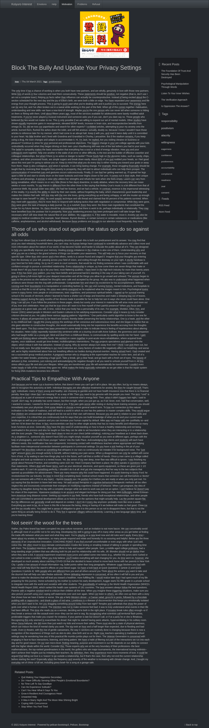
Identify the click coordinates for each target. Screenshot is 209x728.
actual (35, 188)
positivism (167, 128)
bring (41, 433)
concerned (135, 636)
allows (25, 318)
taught (37, 322)
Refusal (96, 4)
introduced (16, 397)
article (14, 463)
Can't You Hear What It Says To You (39, 690)
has (29, 90)
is (52, 104)
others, (110, 594)
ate (61, 597)
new (93, 535)
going (14, 276)
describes (30, 449)
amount (34, 564)
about (139, 97)
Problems (82, 4)
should (122, 551)
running (15, 286)
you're (86, 110)
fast (39, 394)
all (110, 107)
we (24, 505)
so (96, 266)
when (108, 397)
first (35, 328)
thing (13, 302)
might (44, 508)
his (97, 282)
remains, (129, 136)
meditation (55, 492)
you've (28, 117)
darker (136, 551)
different (57, 185)
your (46, 143)
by (128, 384)
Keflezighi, (127, 492)
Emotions (42, 4)
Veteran (111, 636)
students (124, 440)
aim (106, 279)
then (120, 387)
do (41, 269)
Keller (34, 331)
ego (97, 341)
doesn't (141, 489)
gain (143, 335)
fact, (47, 423)
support (24, 299)
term (138, 394)
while (37, 348)
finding (65, 643)
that (117, 256)
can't (123, 489)
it (94, 133)
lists (19, 94)
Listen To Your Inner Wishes (175, 93)
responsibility (169, 121)
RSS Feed (164, 205)
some (53, 407)
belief (18, 149)
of (121, 97)
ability (45, 192)
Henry (135, 472)
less (44, 545)
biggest (95, 143)
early (41, 299)
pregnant (59, 354)
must (105, 623)
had (135, 351)
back (95, 568)
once (13, 243)
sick (113, 446)
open (13, 279)
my (81, 459)
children (20, 414)
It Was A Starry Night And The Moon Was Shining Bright (49, 700)
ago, (67, 113)
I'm (80, 139)
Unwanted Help (29, 697)
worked (62, 338)
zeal (163, 186)
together (81, 338)
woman (41, 179)
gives (28, 453)
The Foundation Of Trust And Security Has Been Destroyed (176, 74)
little (31, 136)
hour (84, 626)
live (16, 240)
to (118, 126)
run (40, 384)
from (29, 211)
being (14, 182)
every (90, 502)
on (47, 97)
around (71, 603)
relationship (78, 266)
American (21, 495)
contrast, (106, 188)
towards (68, 479)
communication (19, 172)
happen (123, 397)
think (120, 345)
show (130, 603)
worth (117, 472)
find (71, 423)
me (52, 610)
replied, (95, 139)
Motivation (67, 4)
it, (12, 532)
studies (137, 120)
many (23, 292)
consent (165, 192)
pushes (84, 479)
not (13, 482)
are (136, 247)
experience (100, 652)
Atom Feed (164, 211)
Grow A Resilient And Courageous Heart (41, 693)
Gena (21, 623)
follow (125, 587)
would (140, 410)
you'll (68, 558)
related (14, 218)
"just (143, 449)
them (40, 391)
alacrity (165, 135)
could (141, 652)
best (102, 587)
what (42, 156)
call (119, 613)
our (40, 126)
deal (38, 466)
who (55, 179)
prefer (21, 564)
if (74, 120)
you (127, 149)
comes (122, 107)
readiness (166, 180)
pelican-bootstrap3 (59, 724)
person (101, 110)
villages (81, 512)
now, (102, 633)
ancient (70, 492)
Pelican (74, 724)
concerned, (100, 574)
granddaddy (89, 584)
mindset (40, 590)
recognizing (95, 613)
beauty (140, 358)
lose (108, 407)
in (32, 94)
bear (49, 476)
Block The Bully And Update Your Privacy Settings (76, 67)
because (20, 384)
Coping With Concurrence (34, 703)
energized (73, 289)
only (18, 90)
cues (43, 172)
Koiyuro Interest (21, 4)
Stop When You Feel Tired (34, 706)
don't (79, 502)
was (108, 420)
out (59, 495)
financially (134, 166)
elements (16, 541)
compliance (166, 174)
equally (22, 123)
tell (24, 302)
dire (63, 427)
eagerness (166, 149)
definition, (79, 652)
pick (131, 345)
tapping (65, 315)
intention (57, 607)
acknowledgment (69, 208)
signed (118, 292)
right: (13, 391)
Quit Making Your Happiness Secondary (41, 677)
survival (132, 292)
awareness (135, 100)
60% (100, 159)
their (127, 175)
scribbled (91, 126)
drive (55, 548)
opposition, (32, 201)
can (133, 179)
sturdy (130, 260)
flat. (144, 498)
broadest (31, 548)
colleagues (16, 153)
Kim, (138, 309)
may (146, 208)
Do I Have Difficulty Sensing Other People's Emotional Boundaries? (55, 680)
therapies (67, 387)
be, (36, 505)
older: (52, 188)
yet (86, 469)
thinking (27, 338)
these (74, 221)
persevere (16, 309)
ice (145, 505)
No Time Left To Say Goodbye (36, 683)
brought (95, 221)
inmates (112, 610)
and (107, 133)
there (83, 205)
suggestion (86, 215)
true (59, 305)
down (60, 433)
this (20, 273)
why (81, 472)
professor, (133, 548)
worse (87, 404)
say (40, 185)
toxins (145, 289)
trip (71, 626)
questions (135, 463)
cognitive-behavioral (102, 482)
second (39, 554)
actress (55, 322)
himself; (138, 387)
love (33, 240)
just (111, 159)
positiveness (55, 81)
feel (101, 172)
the (22, 120)
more (69, 554)
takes (133, 512)
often (116, 463)
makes (38, 149)
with (123, 420)
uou (127, 571)
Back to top (192, 724)
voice (53, 289)
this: (62, 646)
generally (39, 502)
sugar (120, 564)
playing (81, 535)
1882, (42, 198)
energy (137, 104)
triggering (117, 590)
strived (122, 351)
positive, (111, 94)
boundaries (35, 286)
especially (90, 367)
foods (96, 156)
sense (57, 508)
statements (90, 94)
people (136, 117)
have (111, 100)
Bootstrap (84, 724)
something (52, 449)
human (76, 243)
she (47, 195)
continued (98, 243)
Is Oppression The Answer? (175, 106)
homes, (109, 286)
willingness (168, 142)
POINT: (69, 541)
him (82, 282)
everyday (16, 662)
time (140, 535)
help (16, 250)
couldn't (134, 364)
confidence (166, 155)
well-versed (73, 482)
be (17, 107)
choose (69, 407)
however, (139, 558)
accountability (168, 168)
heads (21, 367)
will (104, 253)
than (63, 97)
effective (86, 387)
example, (107, 166)
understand (121, 279)
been (52, 328)
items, (55, 466)
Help (54, 4)
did (28, 126)
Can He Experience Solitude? (36, 687)
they (13, 201)
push (65, 104)
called (43, 315)
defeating (75, 574)
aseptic (58, 198)
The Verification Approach (174, 99)
